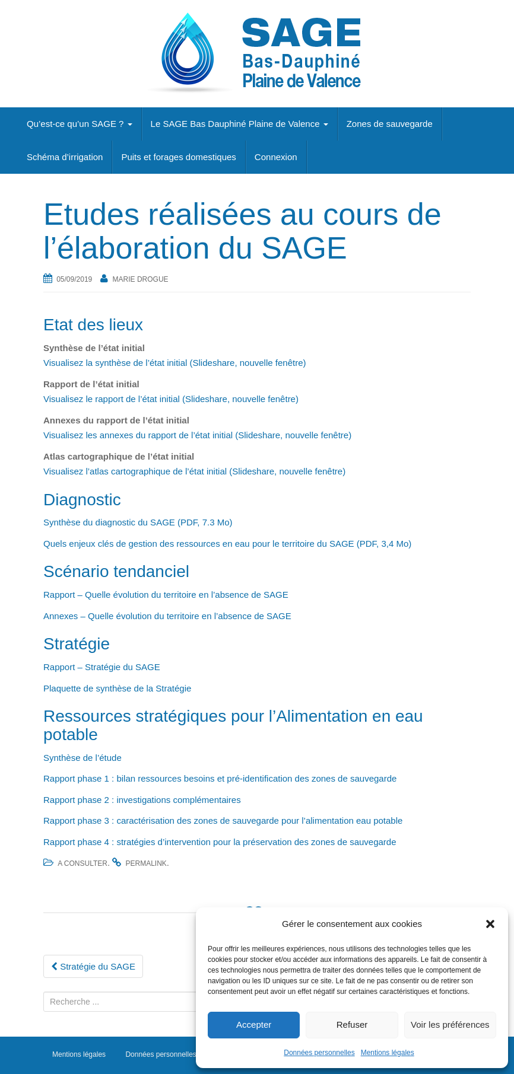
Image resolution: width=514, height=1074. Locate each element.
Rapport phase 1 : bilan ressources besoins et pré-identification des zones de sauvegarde (219, 778)
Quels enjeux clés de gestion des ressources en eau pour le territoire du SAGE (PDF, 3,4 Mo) (227, 543)
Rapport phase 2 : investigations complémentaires (142, 800)
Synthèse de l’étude (82, 758)
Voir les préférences (450, 1024)
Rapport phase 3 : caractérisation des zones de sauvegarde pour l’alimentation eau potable (222, 820)
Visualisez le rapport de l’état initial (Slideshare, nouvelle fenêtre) (171, 399)
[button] (490, 924)
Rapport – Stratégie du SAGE (101, 667)
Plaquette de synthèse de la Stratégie (118, 688)
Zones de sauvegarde (390, 124)
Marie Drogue (141, 279)
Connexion (276, 157)
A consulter (82, 863)
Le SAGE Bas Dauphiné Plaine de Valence (239, 124)
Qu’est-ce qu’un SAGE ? (79, 124)
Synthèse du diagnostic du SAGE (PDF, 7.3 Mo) (138, 522)
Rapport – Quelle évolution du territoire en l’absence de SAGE (167, 594)
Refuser (352, 1024)
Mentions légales (387, 1052)
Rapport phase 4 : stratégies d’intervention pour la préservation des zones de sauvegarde (219, 842)
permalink (145, 863)
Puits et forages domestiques (178, 157)
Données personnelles (319, 1052)
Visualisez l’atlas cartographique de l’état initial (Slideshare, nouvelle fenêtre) (194, 471)
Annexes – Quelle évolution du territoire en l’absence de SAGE (168, 616)
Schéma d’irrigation (65, 157)
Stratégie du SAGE (93, 966)
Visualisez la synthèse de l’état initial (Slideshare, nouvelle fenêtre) (174, 363)
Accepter (253, 1024)
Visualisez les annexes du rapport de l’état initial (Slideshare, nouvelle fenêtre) (197, 435)
